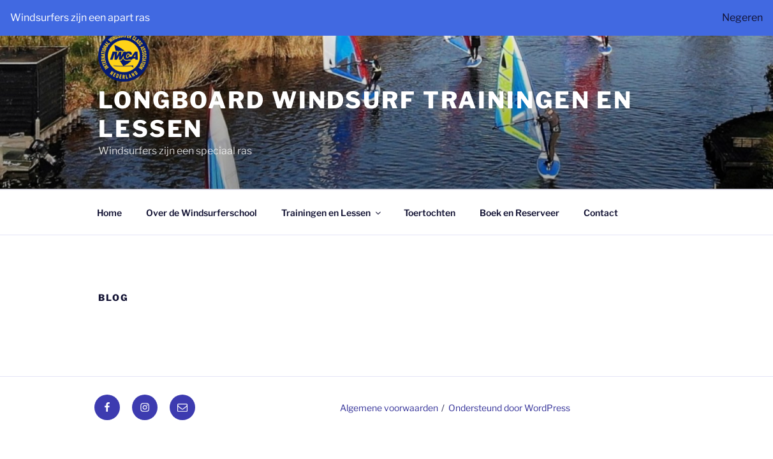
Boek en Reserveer (519, 212)
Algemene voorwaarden (389, 407)
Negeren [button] (742, 17)
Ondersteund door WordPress (509, 407)
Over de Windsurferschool (201, 212)
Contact (601, 212)
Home (109, 212)
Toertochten (429, 212)
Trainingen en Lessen (332, 212)
